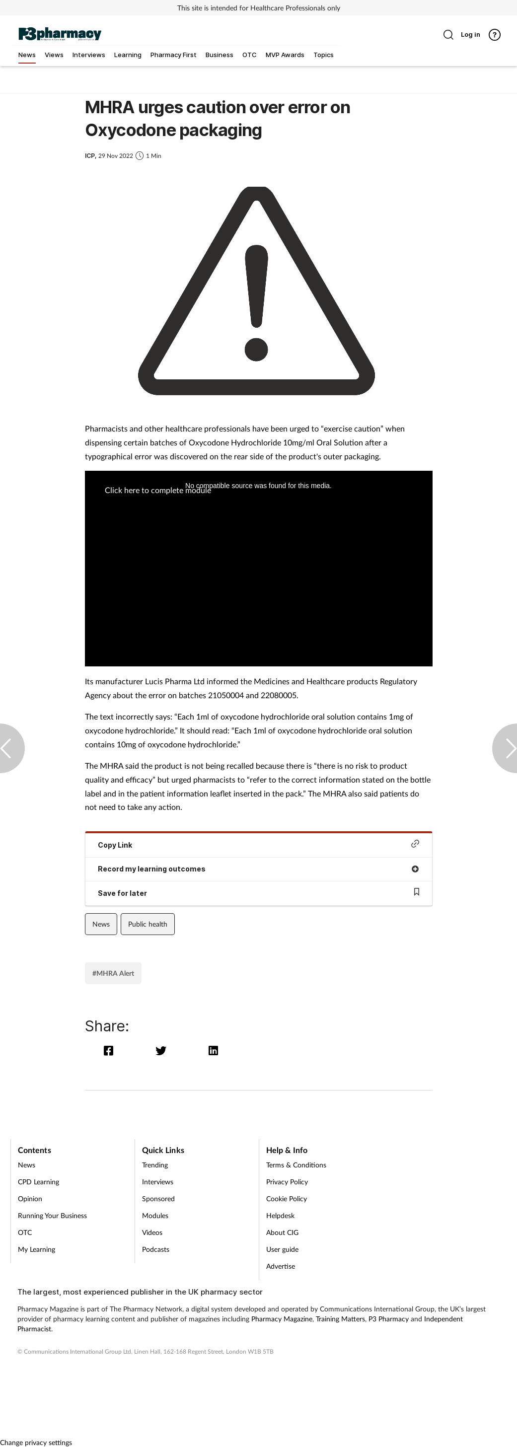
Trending (155, 1164)
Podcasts (155, 1249)
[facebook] (111, 1050)
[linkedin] (214, 1050)
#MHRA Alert (113, 973)
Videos (152, 1232)
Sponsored (158, 1198)
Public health (147, 924)
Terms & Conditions (296, 1164)
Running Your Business (52, 1215)
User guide (282, 1249)
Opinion (30, 1198)
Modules (155, 1215)
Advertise (280, 1266)
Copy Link (259, 844)
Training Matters (340, 1318)
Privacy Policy (287, 1181)
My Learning (36, 1249)
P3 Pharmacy (389, 1318)
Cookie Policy (286, 1198)
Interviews (157, 1181)
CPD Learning (38, 1181)
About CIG (282, 1232)
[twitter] (163, 1050)
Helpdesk (280, 1215)
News (101, 924)
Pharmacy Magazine (281, 1318)
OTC (25, 1232)
